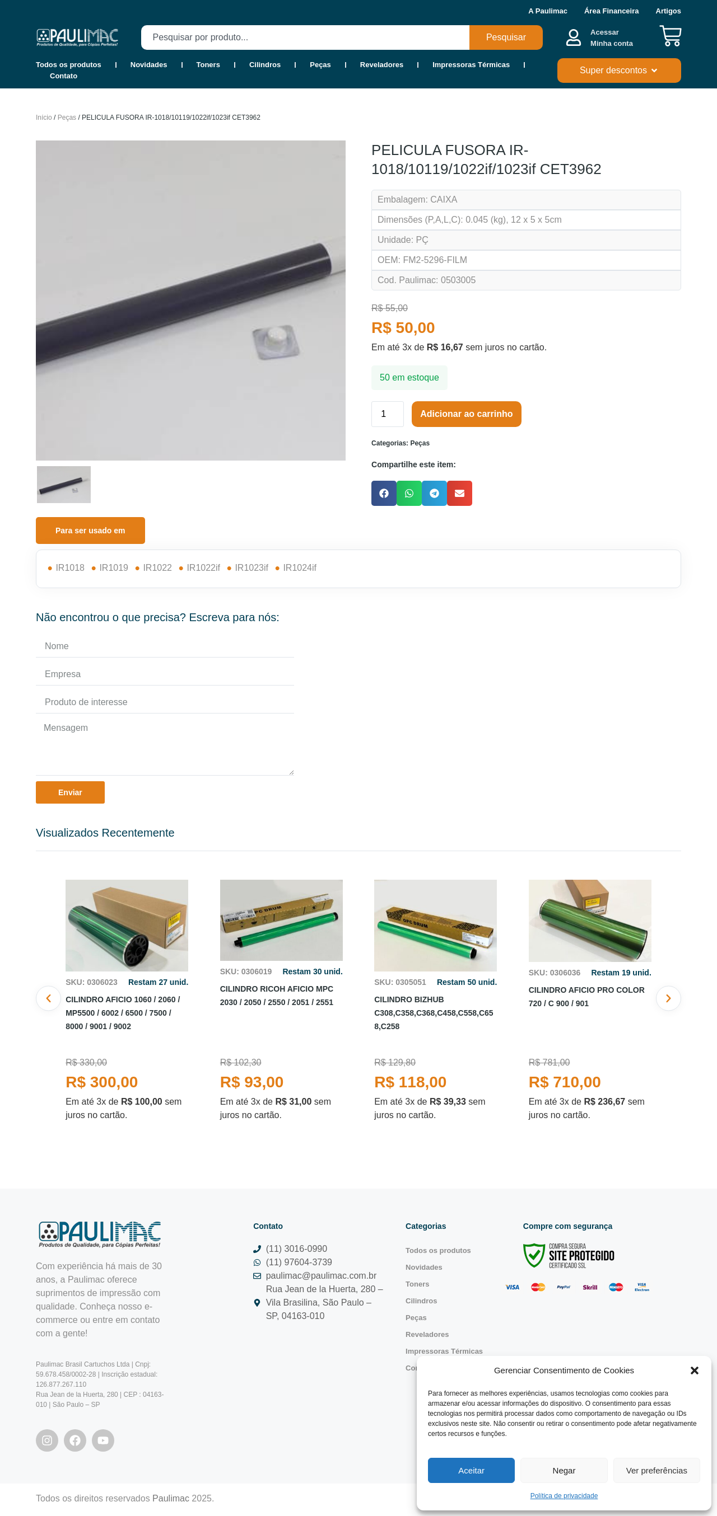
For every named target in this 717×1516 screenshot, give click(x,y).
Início (44, 120)
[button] (694, 1370)
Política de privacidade (564, 1496)
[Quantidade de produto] (387, 416)
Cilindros (265, 64)
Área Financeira (611, 11)
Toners (208, 64)
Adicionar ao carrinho (466, 416)
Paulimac (170, 1500)
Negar (564, 1470)
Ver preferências (656, 1470)
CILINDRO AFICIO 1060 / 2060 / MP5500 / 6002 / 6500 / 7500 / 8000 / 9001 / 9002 (123, 1015)
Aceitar (471, 1470)
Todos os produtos (68, 64)
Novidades (149, 64)
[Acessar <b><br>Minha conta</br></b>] (573, 37)
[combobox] (305, 37)
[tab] (90, 532)
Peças (320, 64)
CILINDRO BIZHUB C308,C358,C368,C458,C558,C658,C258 (433, 1015)
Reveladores (381, 64)
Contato (63, 76)
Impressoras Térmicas (471, 64)
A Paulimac (547, 11)
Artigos (669, 11)
